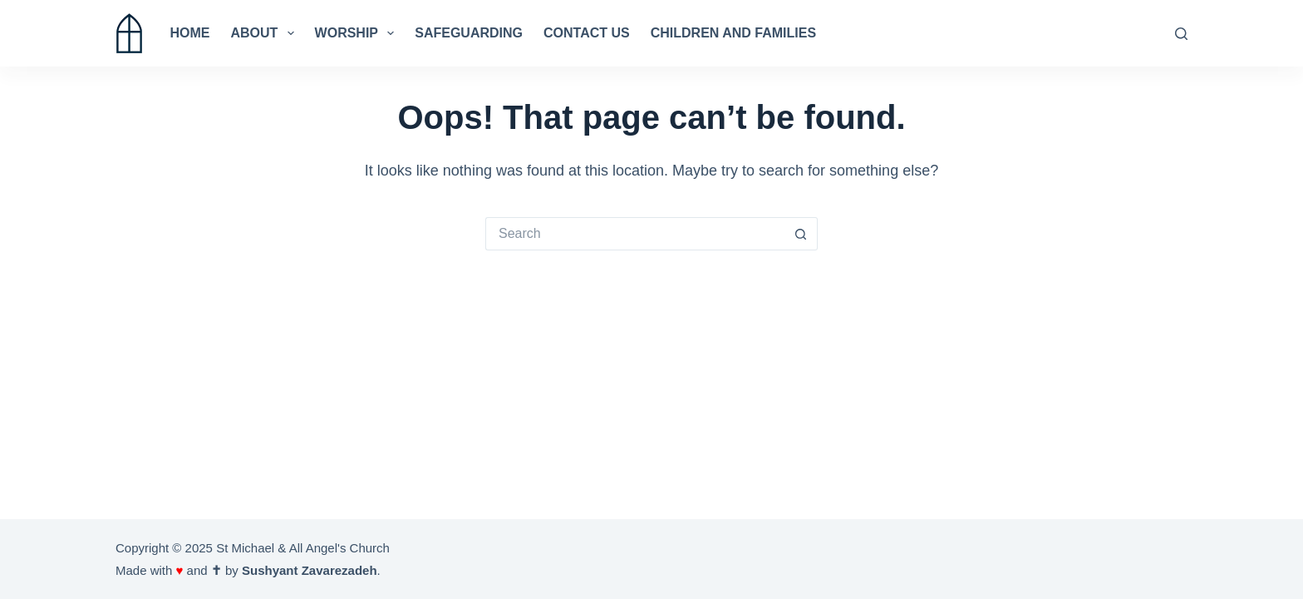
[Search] (1181, 33)
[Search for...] (634, 233)
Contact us (586, 33)
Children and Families (733, 33)
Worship (358, 33)
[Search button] (801, 233)
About (266, 33)
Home (190, 33)
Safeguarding (469, 33)
